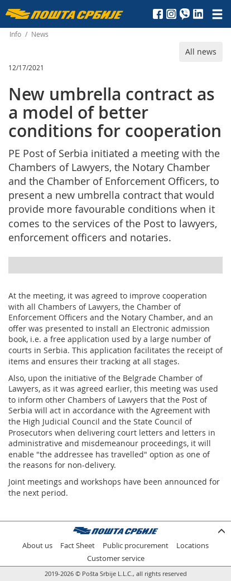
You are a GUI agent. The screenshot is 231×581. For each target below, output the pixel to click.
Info (15, 34)
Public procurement (136, 545)
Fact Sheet (77, 545)
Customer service (116, 558)
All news (200, 51)
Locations (192, 545)
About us (37, 545)
